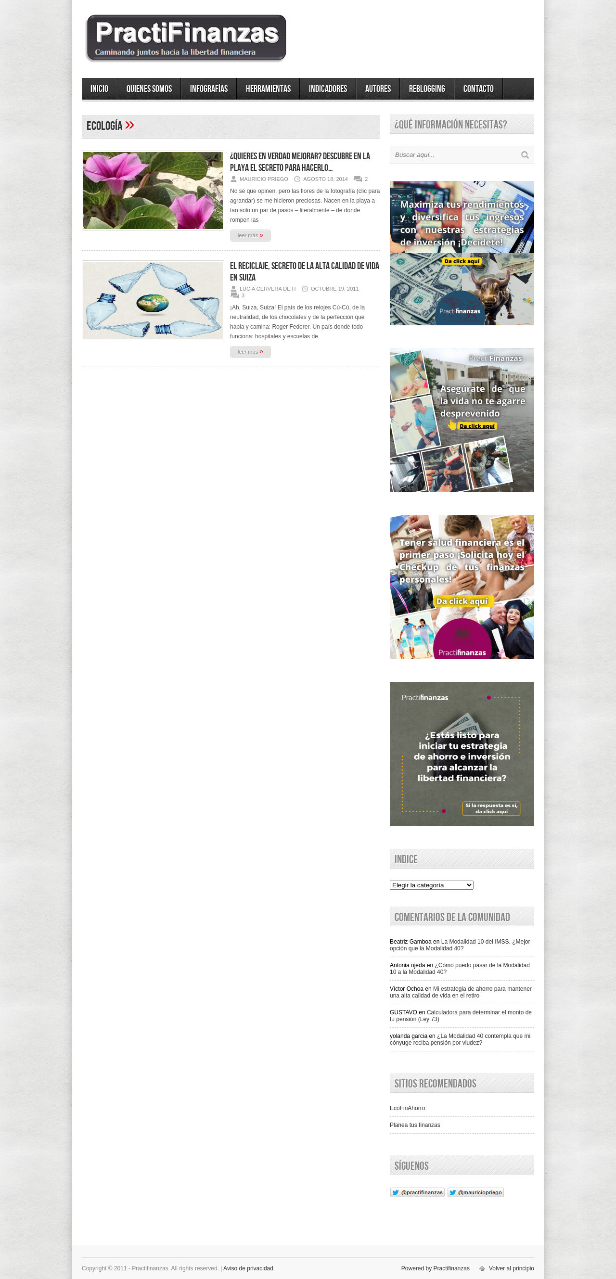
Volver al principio (511, 1268)
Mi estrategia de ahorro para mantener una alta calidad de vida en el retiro (461, 992)
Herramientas (268, 89)
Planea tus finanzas (415, 1125)
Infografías (209, 89)
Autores (378, 89)
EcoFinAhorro (407, 1108)
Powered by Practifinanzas (435, 1268)
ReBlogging (427, 89)
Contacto (478, 89)
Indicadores (328, 89)
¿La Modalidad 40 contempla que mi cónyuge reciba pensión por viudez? (460, 1039)
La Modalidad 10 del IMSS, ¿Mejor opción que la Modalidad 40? (460, 945)
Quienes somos (149, 89)
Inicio (99, 89)
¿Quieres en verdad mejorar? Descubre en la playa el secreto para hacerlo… (300, 162)
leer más (250, 235)
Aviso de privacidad (248, 1268)
